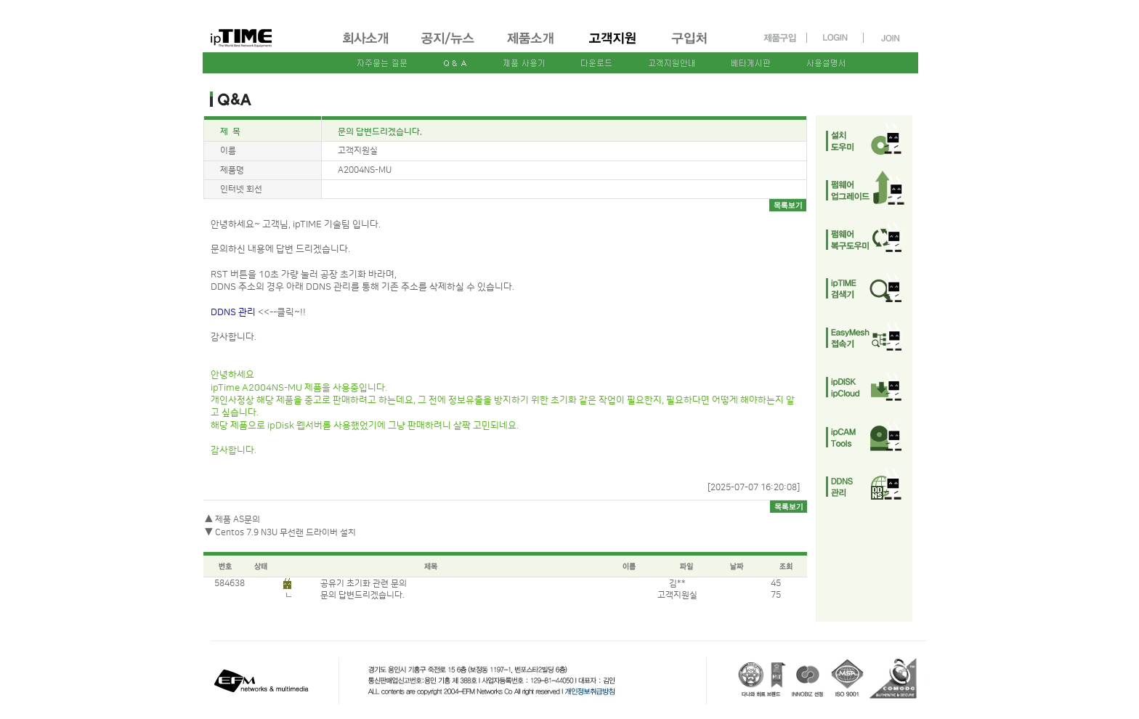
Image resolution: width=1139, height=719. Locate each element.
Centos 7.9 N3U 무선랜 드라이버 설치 (285, 532)
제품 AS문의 (237, 519)
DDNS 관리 (234, 312)
